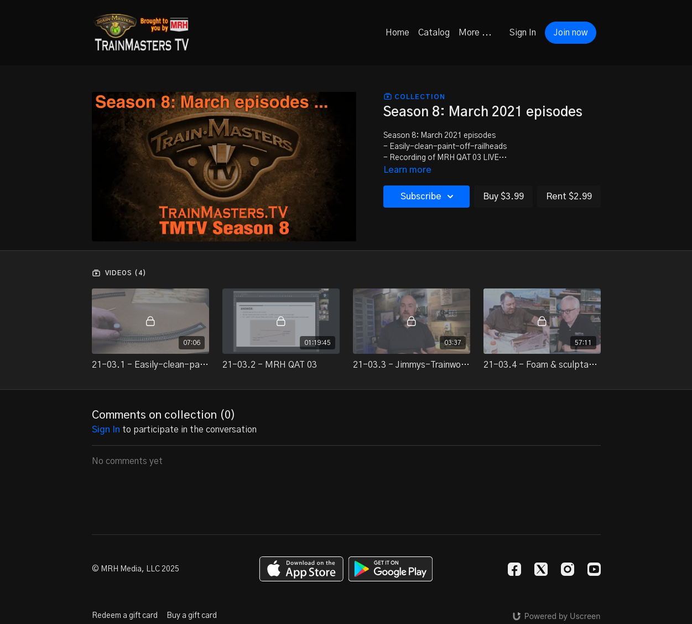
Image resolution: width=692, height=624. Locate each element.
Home (397, 32)
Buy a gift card (192, 616)
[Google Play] (390, 568)
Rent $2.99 (569, 196)
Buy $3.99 (503, 196)
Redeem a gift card (125, 616)
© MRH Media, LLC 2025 (135, 569)
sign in (106, 429)
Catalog (434, 32)
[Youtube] (594, 569)
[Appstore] (301, 568)
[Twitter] (541, 569)
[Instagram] (567, 569)
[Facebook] (514, 569)
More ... (475, 32)
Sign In (522, 32)
